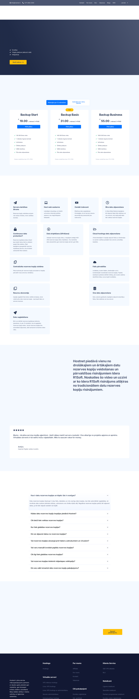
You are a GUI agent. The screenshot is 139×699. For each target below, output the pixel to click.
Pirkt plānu (28, 127)
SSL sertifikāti (77, 652)
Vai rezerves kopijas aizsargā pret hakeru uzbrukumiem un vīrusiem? (70, 495)
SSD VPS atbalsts (108, 623)
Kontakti (75, 631)
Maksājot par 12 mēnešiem (57, 102)
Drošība (84, 13)
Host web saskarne (52, 208)
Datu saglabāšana (112, 267)
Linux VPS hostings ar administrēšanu (55, 644)
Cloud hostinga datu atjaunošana (83, 235)
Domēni (95, 13)
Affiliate (75, 623)
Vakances (76, 634)
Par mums (76, 627)
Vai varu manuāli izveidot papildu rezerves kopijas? (70, 502)
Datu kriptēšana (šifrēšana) (50, 235)
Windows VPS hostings (50, 656)
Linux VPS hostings (49, 641)
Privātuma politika (109, 662)
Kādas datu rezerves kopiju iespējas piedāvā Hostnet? (70, 468)
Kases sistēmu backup (80, 656)
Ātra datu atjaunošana (114, 208)
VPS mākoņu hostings (50, 637)
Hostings (43, 13)
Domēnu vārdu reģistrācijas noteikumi (112, 653)
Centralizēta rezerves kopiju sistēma (114, 235)
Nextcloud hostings (79, 664)
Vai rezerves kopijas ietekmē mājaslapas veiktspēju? (70, 515)
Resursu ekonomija (52, 267)
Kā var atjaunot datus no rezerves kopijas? (70, 488)
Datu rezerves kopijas (80, 660)
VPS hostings (56, 13)
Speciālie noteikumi (109, 644)
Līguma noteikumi (109, 641)
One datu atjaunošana (84, 267)
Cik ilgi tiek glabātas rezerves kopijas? (70, 508)
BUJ (104, 627)
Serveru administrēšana (50, 648)
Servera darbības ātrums (20, 209)
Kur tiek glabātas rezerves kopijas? (70, 481)
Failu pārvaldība (19, 267)
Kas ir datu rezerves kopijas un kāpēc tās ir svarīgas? (70, 449)
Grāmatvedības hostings (51, 652)
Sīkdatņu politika (108, 658)
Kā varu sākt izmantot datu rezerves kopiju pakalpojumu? (70, 522)
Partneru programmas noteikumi (113, 648)
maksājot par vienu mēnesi (78, 102)
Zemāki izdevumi (82, 208)
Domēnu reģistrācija (79, 648)
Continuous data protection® (20, 235)
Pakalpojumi (71, 13)
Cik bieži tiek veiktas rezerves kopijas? (70, 474)
